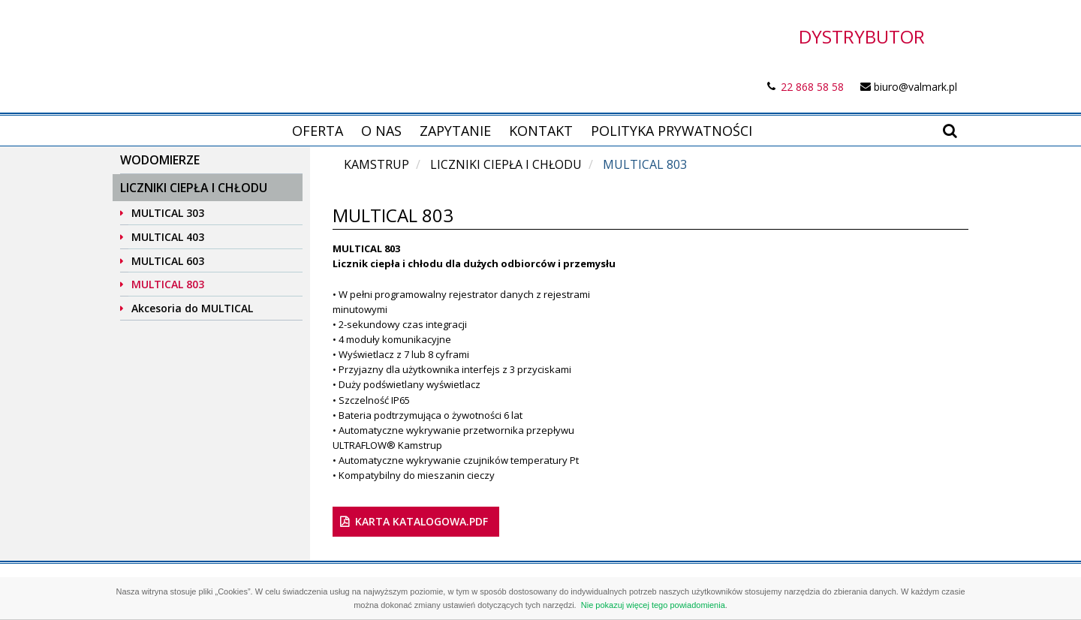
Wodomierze (160, 160)
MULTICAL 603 (167, 261)
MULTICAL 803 (167, 284)
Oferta (317, 131)
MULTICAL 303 (167, 213)
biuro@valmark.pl (915, 87)
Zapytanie (455, 131)
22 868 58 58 (812, 87)
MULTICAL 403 (167, 237)
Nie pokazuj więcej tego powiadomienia (653, 604)
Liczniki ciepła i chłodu (193, 187)
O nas (381, 131)
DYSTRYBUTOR (862, 36)
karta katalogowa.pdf (421, 521)
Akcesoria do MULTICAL (192, 308)
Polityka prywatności (671, 131)
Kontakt (541, 131)
